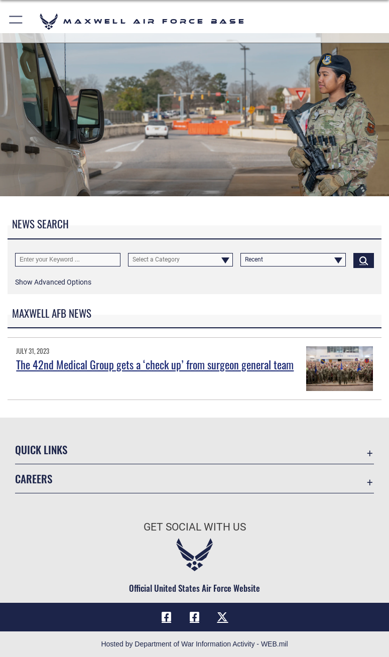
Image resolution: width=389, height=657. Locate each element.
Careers (33, 478)
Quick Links (41, 449)
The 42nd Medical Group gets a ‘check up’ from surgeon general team (155, 364)
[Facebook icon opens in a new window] (166, 616)
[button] (16, 21)
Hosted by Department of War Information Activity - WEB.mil (194, 644)
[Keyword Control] (67, 260)
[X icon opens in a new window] (222, 616)
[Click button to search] (363, 260)
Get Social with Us (195, 527)
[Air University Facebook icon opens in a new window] (194, 616)
